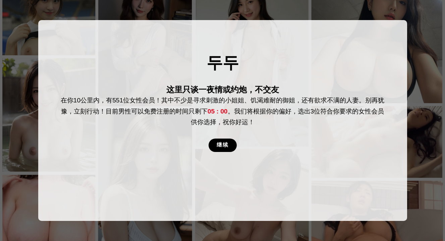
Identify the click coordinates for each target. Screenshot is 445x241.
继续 (223, 145)
